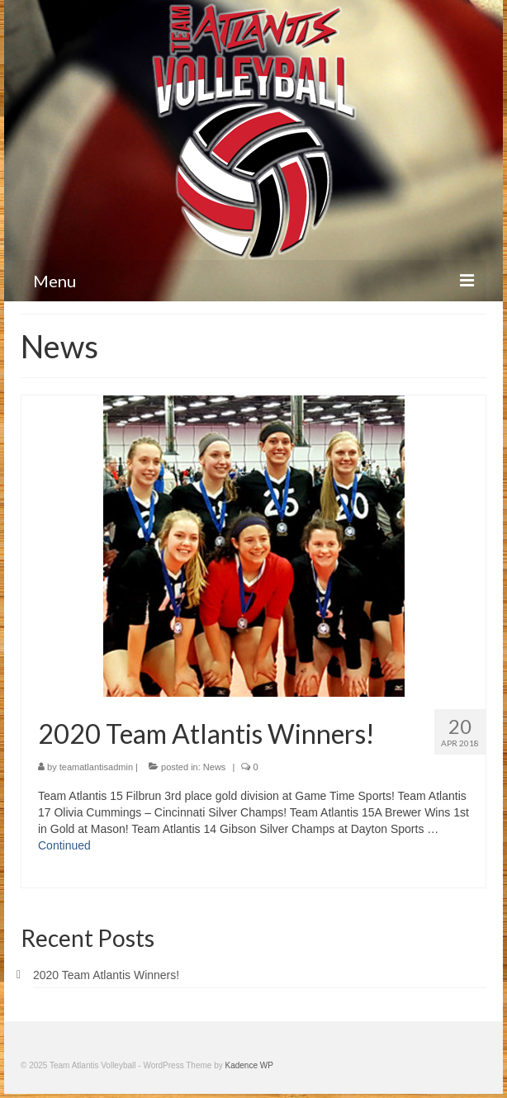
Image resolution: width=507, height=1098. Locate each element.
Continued (64, 845)
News (214, 767)
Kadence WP (249, 1065)
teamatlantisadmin (96, 767)
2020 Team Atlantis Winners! (106, 975)
